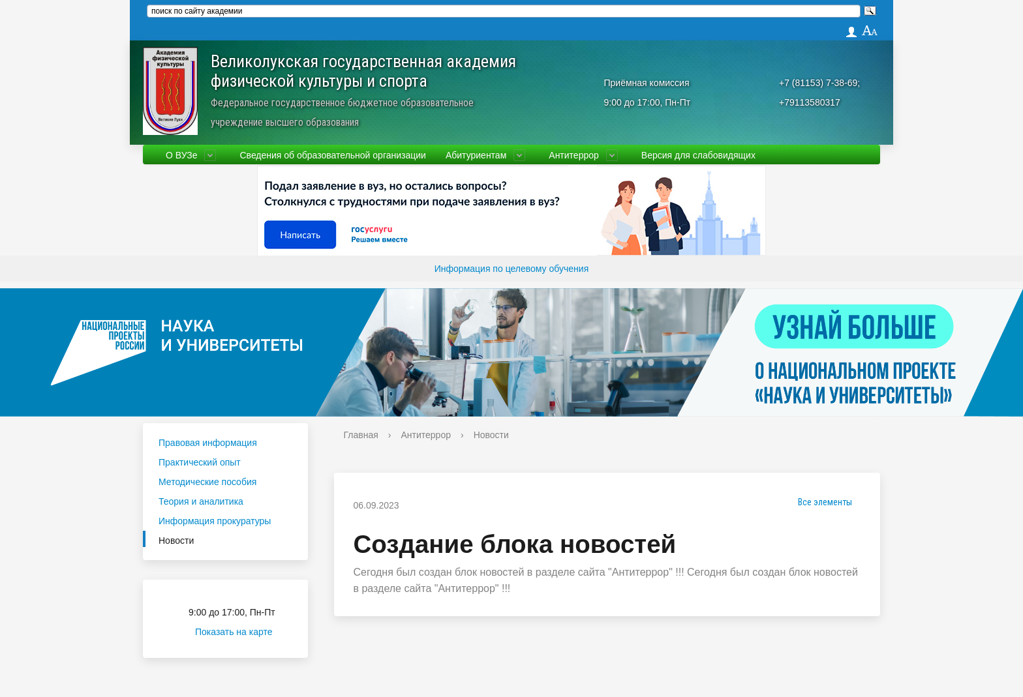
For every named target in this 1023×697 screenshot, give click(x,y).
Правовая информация (208, 442)
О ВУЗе (181, 155)
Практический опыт (200, 462)
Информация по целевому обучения (511, 268)
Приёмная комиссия (647, 83)
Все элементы (820, 502)
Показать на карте (241, 632)
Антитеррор (574, 155)
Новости (176, 540)
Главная (361, 435)
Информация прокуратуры (215, 521)
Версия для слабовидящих (698, 155)
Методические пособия (207, 482)
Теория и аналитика (201, 501)
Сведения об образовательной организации (332, 155)
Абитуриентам (476, 155)
